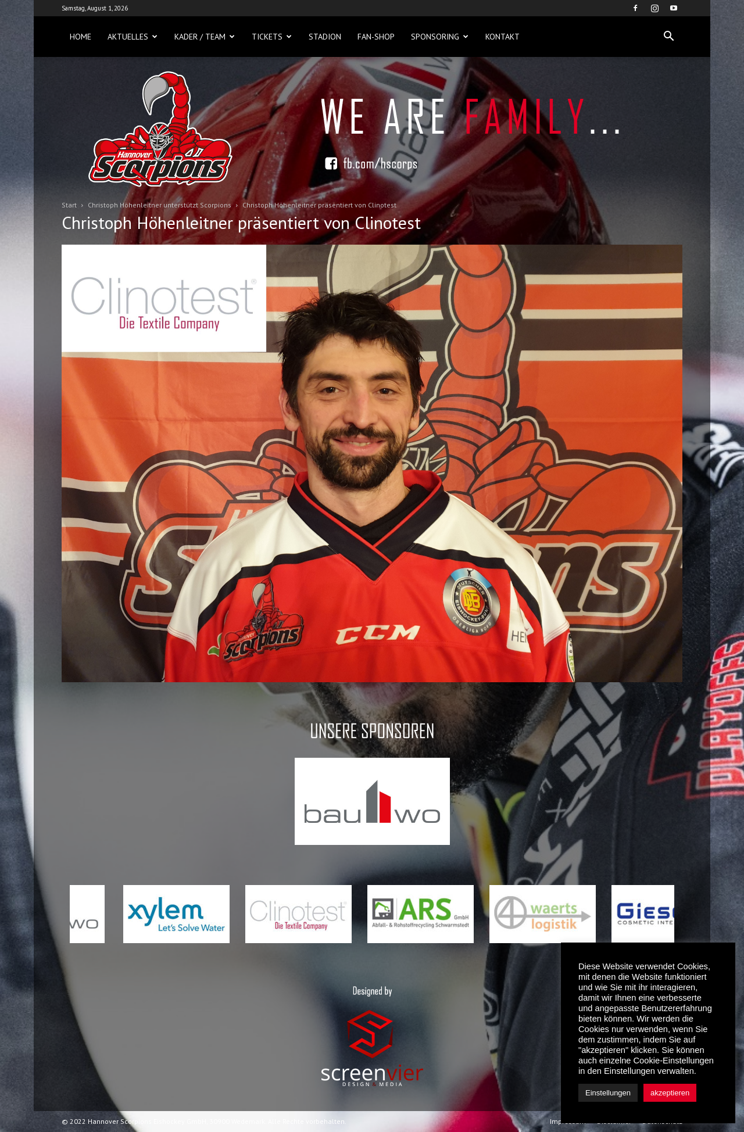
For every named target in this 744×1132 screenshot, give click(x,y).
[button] (668, 37)
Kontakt (502, 36)
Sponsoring (439, 36)
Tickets (272, 36)
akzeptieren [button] (669, 1092)
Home (80, 36)
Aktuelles (133, 36)
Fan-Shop (376, 36)
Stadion (325, 36)
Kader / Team (204, 36)
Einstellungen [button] (608, 1092)
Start (69, 204)
